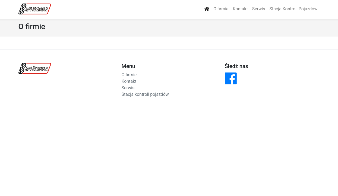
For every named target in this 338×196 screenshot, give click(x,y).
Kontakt (240, 8)
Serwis (258, 8)
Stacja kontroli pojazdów (145, 94)
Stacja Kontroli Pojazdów (293, 8)
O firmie (221, 8)
